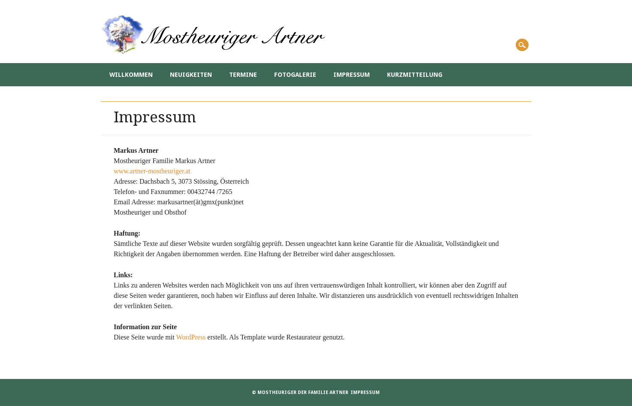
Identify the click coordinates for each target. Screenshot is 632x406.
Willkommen (131, 74)
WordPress (191, 337)
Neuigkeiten (191, 74)
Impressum (351, 74)
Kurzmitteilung (414, 74)
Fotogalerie (295, 74)
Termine (243, 74)
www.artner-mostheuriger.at (152, 171)
